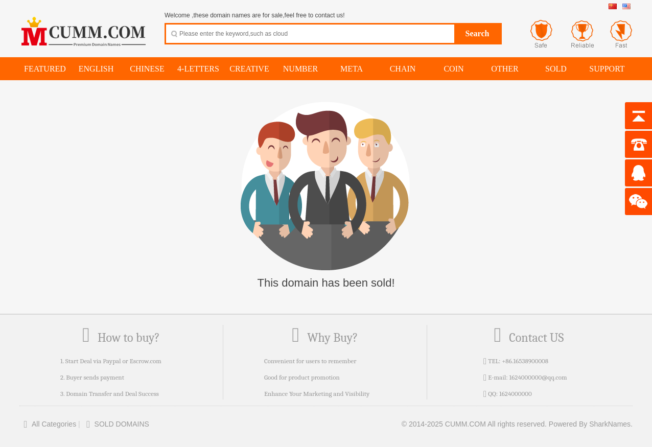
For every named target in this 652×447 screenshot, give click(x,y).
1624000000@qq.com (538, 377)
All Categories (47, 424)
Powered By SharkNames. (591, 424)
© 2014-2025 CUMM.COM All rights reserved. (474, 424)
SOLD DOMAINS (115, 424)
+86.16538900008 (525, 361)
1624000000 (515, 393)
